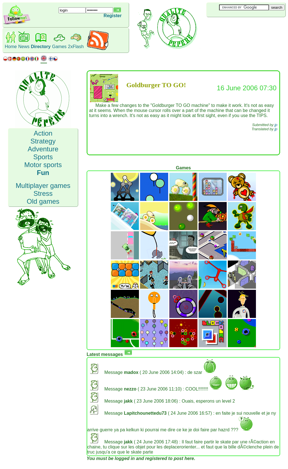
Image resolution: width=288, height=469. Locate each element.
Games (59, 46)
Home (11, 46)
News (24, 46)
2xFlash (76, 46)
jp (275, 125)
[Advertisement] (240, 26)
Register (113, 15)
